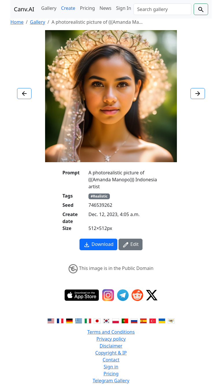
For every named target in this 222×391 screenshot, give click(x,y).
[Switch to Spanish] (143, 320)
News (105, 8)
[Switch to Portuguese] (124, 320)
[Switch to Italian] (87, 320)
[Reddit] (137, 295)
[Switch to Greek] (78, 320)
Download (98, 244)
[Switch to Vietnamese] (171, 320)
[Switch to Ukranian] (161, 320)
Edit (130, 244)
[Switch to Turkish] (152, 320)
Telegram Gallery (111, 380)
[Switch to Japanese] (97, 320)
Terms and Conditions (111, 332)
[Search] (162, 9)
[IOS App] (81, 295)
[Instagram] (108, 295)
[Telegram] (123, 295)
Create (68, 8)
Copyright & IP (111, 353)
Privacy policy (110, 339)
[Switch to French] (60, 320)
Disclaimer (111, 346)
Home (17, 22)
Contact (111, 360)
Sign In (123, 8)
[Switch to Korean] (106, 320)
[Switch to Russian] (134, 320)
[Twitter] (152, 295)
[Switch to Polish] (115, 320)
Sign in (111, 366)
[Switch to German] (69, 320)
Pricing (87, 8)
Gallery (49, 8)
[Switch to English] (50, 320)
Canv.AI (24, 9)
